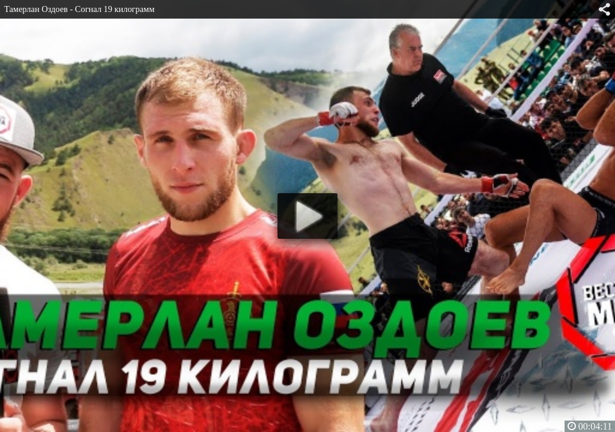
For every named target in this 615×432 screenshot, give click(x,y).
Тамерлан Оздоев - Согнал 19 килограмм (79, 9)
